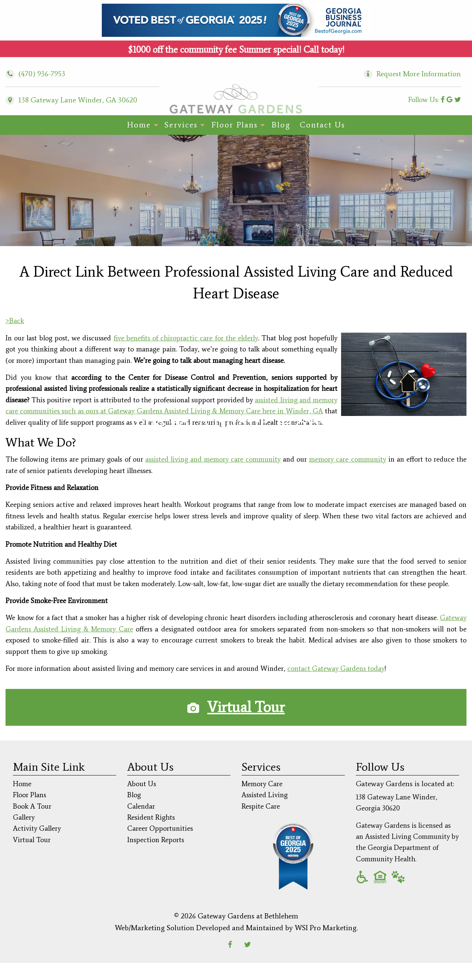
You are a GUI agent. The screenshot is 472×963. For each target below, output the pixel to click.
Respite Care (261, 806)
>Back (15, 320)
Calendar (141, 806)
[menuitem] (141, 125)
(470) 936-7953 (35, 73)
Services (181, 125)
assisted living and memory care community (213, 459)
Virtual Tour (246, 707)
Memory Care (262, 784)
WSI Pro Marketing (326, 927)
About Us (141, 784)
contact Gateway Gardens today (336, 668)
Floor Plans (234, 125)
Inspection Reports (155, 840)
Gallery (24, 817)
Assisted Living (265, 795)
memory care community (347, 459)
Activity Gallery (37, 828)
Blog (280, 125)
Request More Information (418, 73)
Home (139, 125)
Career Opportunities (160, 828)
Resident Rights (151, 817)
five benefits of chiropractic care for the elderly (186, 338)
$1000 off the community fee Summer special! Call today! (236, 49)
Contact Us (322, 125)
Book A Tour (32, 806)
